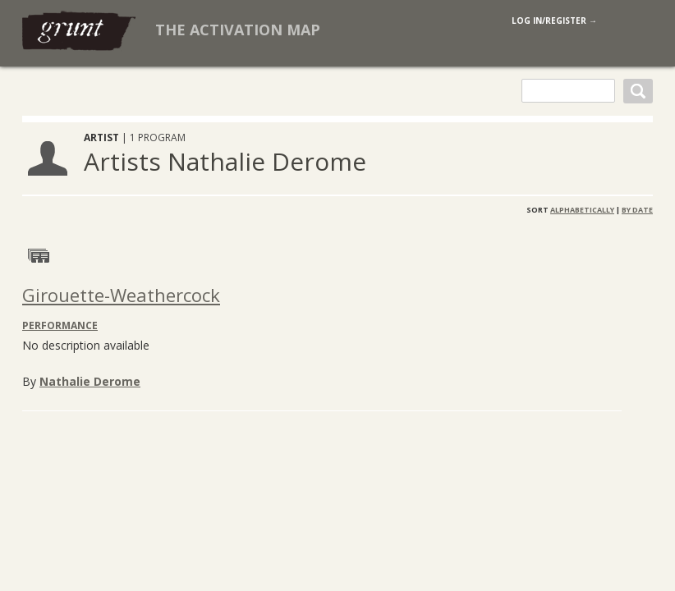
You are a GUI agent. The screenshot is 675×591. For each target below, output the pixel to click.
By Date (637, 209)
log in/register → (554, 20)
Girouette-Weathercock (121, 294)
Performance (60, 325)
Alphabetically (582, 209)
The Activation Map (237, 29)
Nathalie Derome (89, 381)
